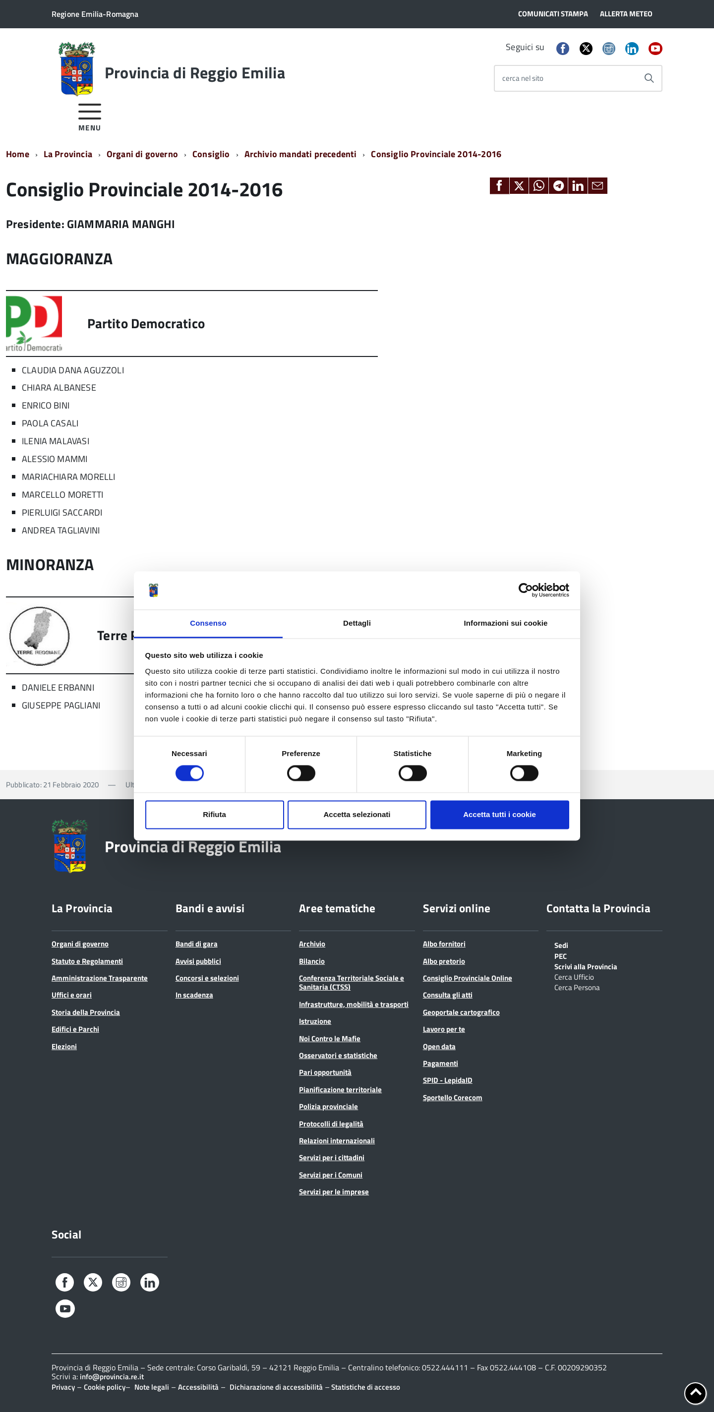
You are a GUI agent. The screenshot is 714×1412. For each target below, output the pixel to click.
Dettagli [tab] (357, 623)
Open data (439, 1046)
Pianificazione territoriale (340, 1089)
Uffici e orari (72, 994)
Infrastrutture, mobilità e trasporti (354, 1004)
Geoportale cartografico (461, 1012)
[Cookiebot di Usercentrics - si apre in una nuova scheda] (525, 590)
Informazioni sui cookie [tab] (506, 623)
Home (17, 154)
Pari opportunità (325, 1072)
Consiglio (211, 154)
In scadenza (194, 994)
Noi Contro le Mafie (329, 1038)
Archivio (312, 943)
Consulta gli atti (448, 994)
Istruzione (315, 1021)
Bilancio (312, 961)
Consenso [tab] (208, 623)
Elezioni (64, 1046)
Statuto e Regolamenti (87, 961)
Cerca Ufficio (574, 976)
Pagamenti (440, 1063)
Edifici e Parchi (75, 1029)
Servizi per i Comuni (330, 1174)
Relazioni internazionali (337, 1140)
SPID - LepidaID (448, 1080)
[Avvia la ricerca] (649, 78)
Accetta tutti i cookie (499, 814)
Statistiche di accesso (365, 1387)
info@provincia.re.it (112, 1376)
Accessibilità (198, 1387)
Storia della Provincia (86, 1012)
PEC (560, 955)
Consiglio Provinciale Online (467, 978)
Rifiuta (214, 814)
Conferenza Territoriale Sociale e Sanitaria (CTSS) (351, 982)
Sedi (561, 944)
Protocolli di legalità (331, 1123)
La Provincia (68, 154)
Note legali (151, 1387)
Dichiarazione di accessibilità (276, 1387)
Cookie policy (104, 1387)
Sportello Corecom (452, 1097)
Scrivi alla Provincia (585, 966)
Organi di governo (142, 154)
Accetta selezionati (356, 814)
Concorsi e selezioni (207, 978)
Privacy (63, 1387)
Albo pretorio (444, 961)
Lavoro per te (444, 1029)
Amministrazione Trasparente (100, 978)
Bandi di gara (197, 943)
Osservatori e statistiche (338, 1055)
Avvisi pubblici (198, 961)
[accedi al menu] (90, 116)
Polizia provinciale (328, 1106)
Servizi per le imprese (334, 1191)
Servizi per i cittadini (331, 1157)
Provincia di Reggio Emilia (195, 72)
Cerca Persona (577, 987)
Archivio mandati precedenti (300, 154)
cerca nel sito (522, 78)
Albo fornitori (444, 943)
